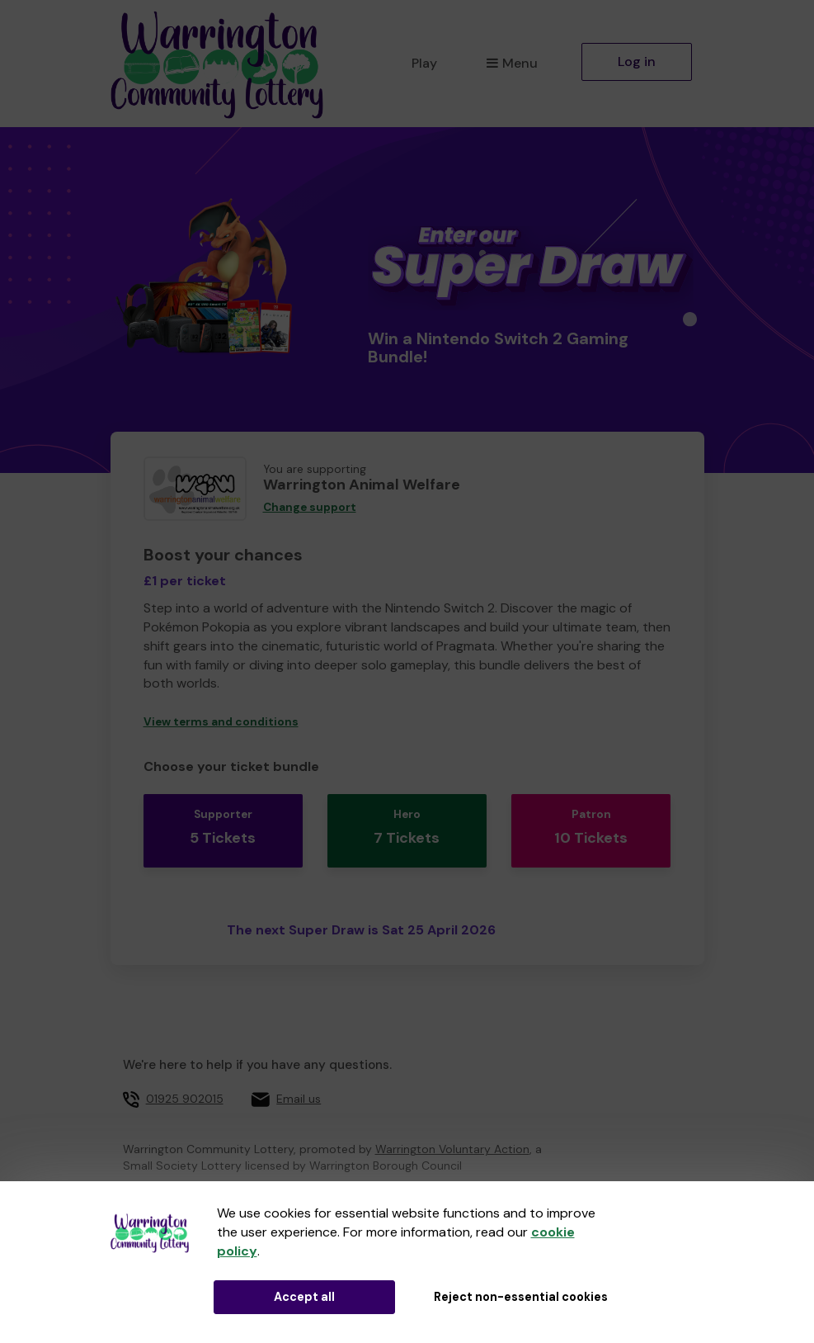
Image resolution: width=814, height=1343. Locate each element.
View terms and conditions (221, 722)
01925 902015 (184, 1085)
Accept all (304, 1296)
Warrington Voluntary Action (452, 1136)
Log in (637, 61)
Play (424, 63)
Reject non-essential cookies (521, 1296)
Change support (309, 507)
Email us (298, 1085)
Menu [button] (512, 63)
